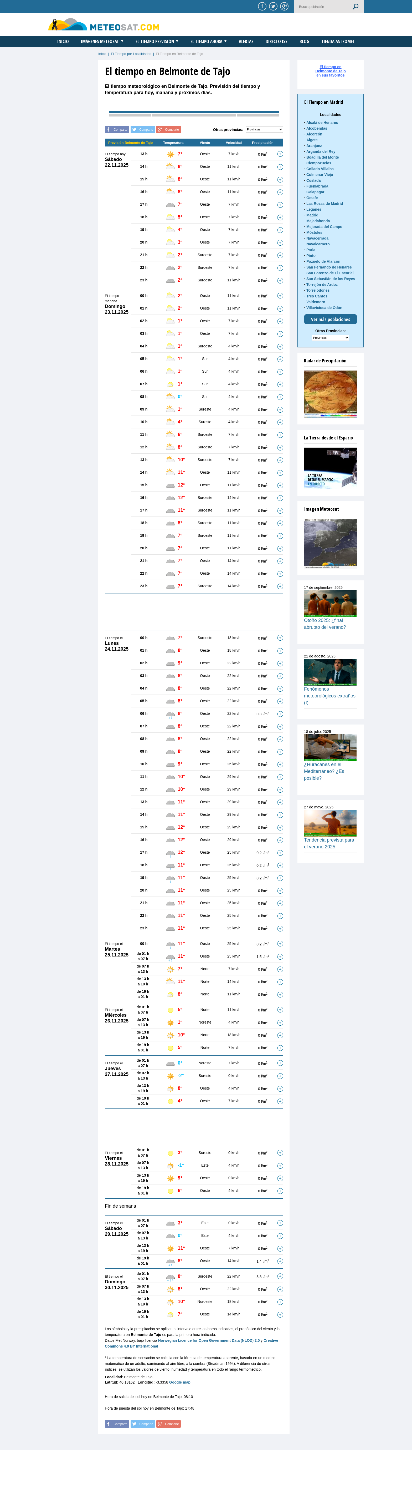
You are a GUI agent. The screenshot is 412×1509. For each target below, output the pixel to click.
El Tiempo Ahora (206, 41)
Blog (304, 41)
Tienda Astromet (338, 41)
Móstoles (314, 232)
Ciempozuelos (318, 163)
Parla (310, 250)
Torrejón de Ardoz (322, 284)
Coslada (313, 180)
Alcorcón (314, 134)
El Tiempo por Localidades (131, 54)
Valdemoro (315, 302)
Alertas (246, 41)
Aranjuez (314, 146)
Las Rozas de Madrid (324, 203)
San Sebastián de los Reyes (330, 279)
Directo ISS (276, 41)
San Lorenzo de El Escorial (330, 273)
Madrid (312, 215)
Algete (312, 140)
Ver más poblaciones (330, 319)
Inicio (63, 41)
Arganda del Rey (320, 151)
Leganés (313, 209)
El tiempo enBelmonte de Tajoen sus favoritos (330, 71)
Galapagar (315, 192)
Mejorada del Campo (324, 227)
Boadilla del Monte (322, 157)
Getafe (312, 198)
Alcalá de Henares (322, 122)
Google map (179, 1382)
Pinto (311, 256)
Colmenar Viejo (319, 175)
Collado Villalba (320, 169)
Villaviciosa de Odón (324, 308)
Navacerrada (317, 238)
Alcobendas (316, 128)
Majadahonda (318, 221)
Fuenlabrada (317, 186)
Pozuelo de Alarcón (323, 261)
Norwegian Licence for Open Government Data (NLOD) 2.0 (209, 1340)
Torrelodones (317, 290)
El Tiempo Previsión (155, 41)
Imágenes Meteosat (100, 41)
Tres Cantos (316, 296)
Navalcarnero (318, 244)
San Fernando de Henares (329, 267)
